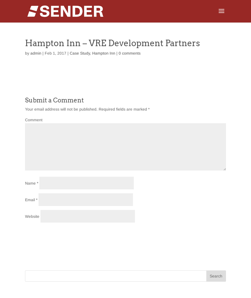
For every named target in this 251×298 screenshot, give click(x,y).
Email (31, 200)
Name (31, 183)
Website (32, 216)
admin (35, 53)
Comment (33, 120)
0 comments (130, 53)
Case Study (80, 53)
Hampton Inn (103, 53)
